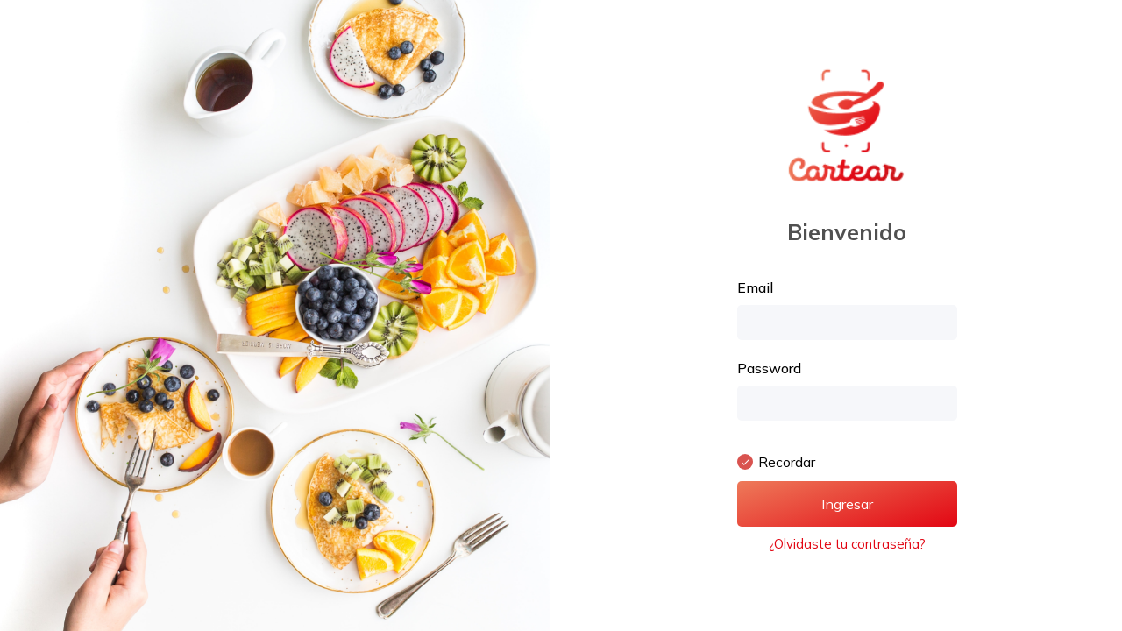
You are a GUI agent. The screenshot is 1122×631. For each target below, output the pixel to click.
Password (769, 368)
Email (755, 287)
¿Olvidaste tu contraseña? (847, 543)
